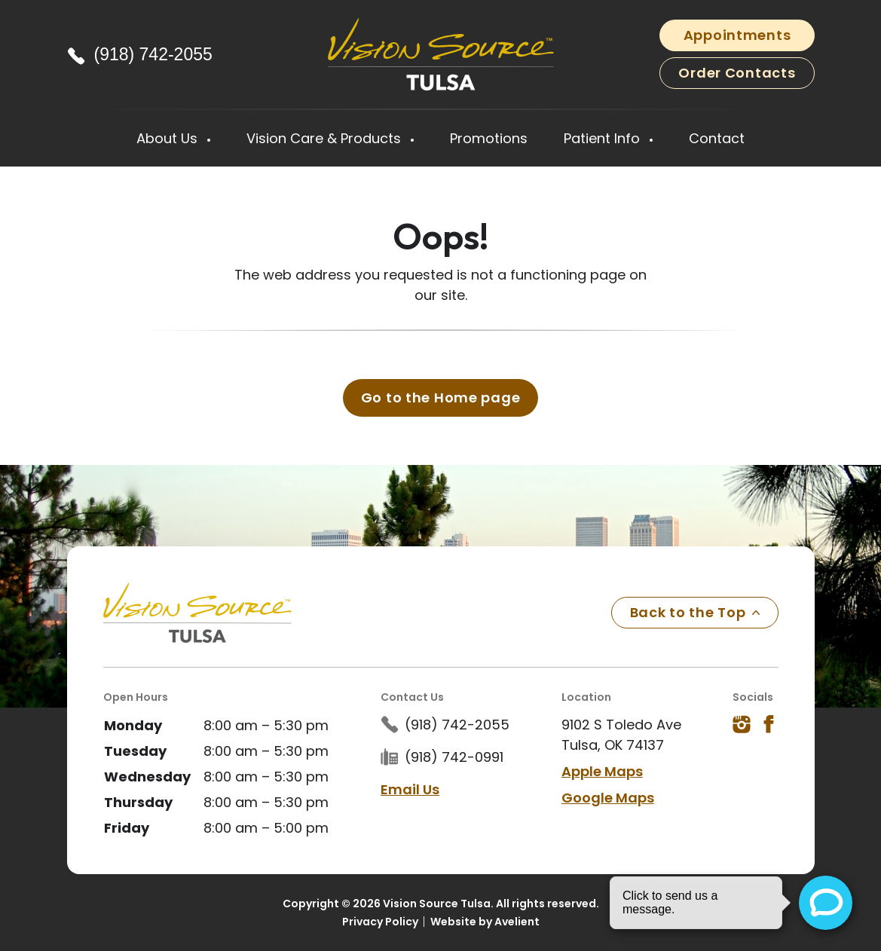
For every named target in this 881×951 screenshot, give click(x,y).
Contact (717, 138)
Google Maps (607, 797)
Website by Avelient (485, 921)
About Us (168, 138)
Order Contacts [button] (736, 72)
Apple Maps (602, 771)
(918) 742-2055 (153, 54)
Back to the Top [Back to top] (695, 612)
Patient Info (604, 138)
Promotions (489, 138)
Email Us (410, 789)
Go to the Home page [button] (441, 397)
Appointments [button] (737, 35)
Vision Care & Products (325, 138)
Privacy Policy (380, 921)
